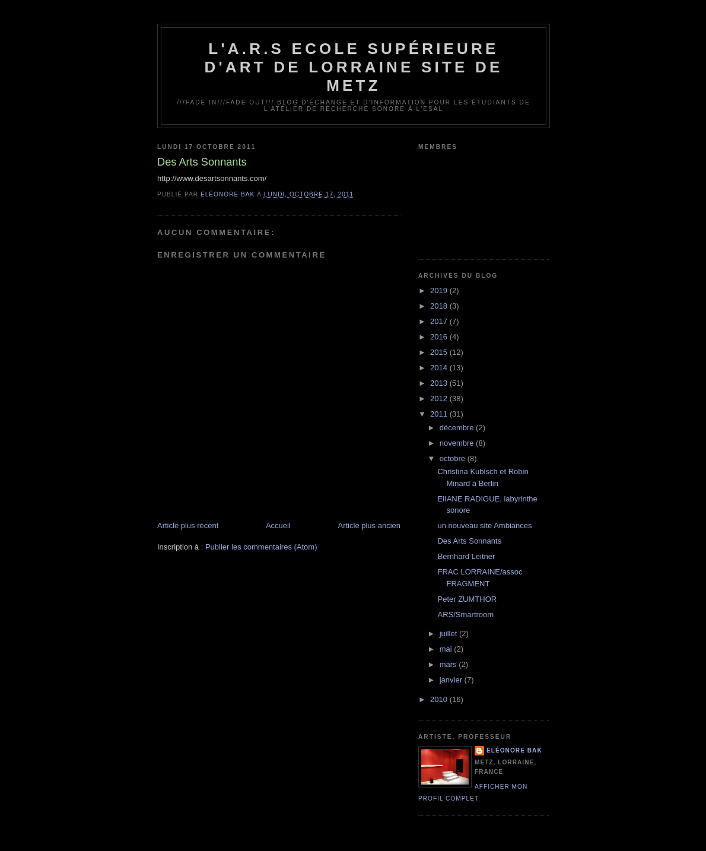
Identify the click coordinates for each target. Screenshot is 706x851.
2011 (440, 413)
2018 (440, 305)
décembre (458, 427)
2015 (440, 352)
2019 (440, 290)
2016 (440, 336)
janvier (452, 679)
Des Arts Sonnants (469, 540)
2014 (440, 367)
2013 (440, 383)
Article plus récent (187, 525)
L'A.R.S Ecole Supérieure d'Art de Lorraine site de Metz (353, 67)
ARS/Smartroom (465, 614)
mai (447, 648)
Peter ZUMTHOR (467, 599)
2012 (440, 398)
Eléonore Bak (514, 750)
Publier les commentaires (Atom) (261, 546)
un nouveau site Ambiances (484, 525)
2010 (440, 699)
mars (449, 664)
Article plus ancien (369, 525)
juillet (449, 633)
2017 (440, 321)
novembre (458, 443)
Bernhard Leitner (466, 556)
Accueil (278, 525)
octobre (454, 458)
